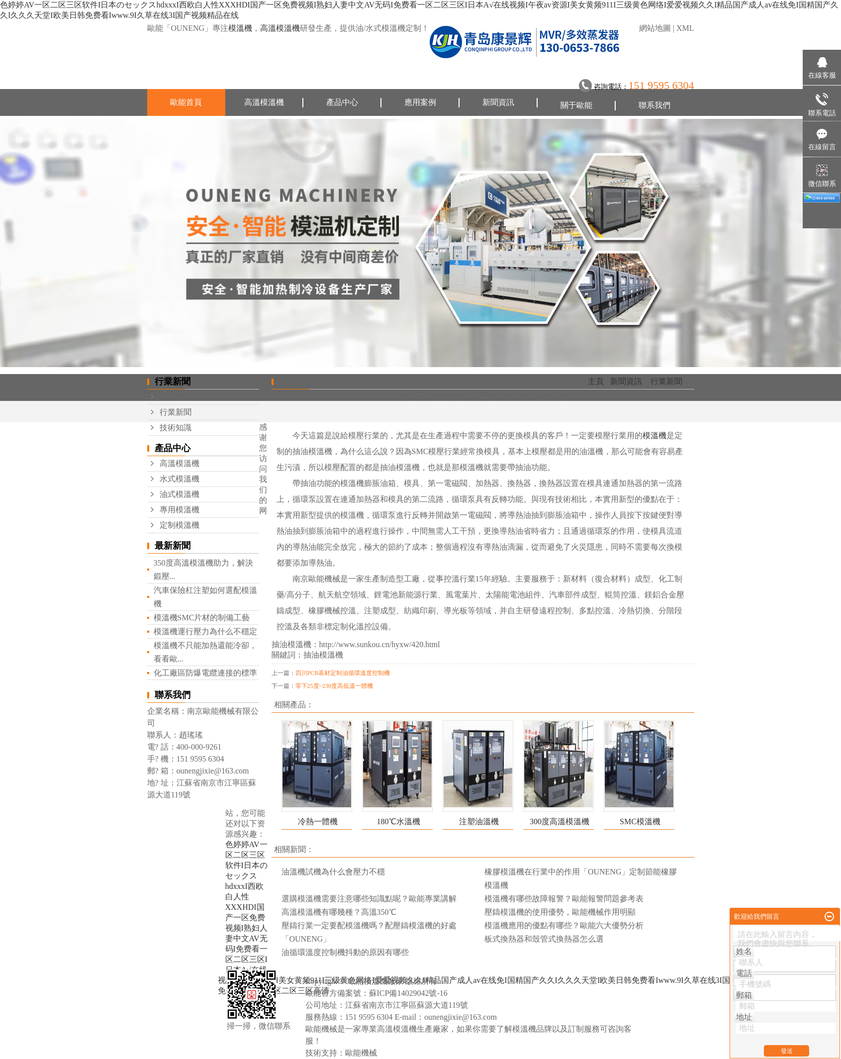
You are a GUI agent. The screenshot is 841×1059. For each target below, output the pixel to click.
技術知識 (175, 427)
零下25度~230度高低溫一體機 (334, 685)
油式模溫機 (179, 494)
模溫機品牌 (532, 1029)
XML (685, 28)
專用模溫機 (179, 509)
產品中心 (342, 102)
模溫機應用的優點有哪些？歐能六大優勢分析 (564, 925)
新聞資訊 (498, 102)
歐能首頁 (186, 102)
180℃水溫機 (398, 821)
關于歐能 (576, 105)
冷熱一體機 (318, 821)
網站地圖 (655, 28)
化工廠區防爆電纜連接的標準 (205, 673)
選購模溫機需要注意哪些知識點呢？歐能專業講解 (369, 898)
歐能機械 (361, 1053)
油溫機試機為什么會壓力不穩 (333, 871)
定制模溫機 (179, 525)
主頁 (596, 381)
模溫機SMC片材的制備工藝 (202, 617)
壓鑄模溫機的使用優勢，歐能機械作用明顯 (560, 912)
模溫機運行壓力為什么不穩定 (205, 631)
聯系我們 (654, 105)
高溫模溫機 (280, 28)
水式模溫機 (179, 479)
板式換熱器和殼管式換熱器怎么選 (544, 939)
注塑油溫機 (479, 821)
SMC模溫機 (640, 821)
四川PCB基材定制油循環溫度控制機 (342, 673)
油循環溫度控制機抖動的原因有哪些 (345, 952)
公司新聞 (175, 396)
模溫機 (240, 28)
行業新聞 (175, 412)
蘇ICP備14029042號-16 (408, 993)
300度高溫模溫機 (559, 821)
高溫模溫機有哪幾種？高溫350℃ (338, 912)
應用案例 (420, 102)
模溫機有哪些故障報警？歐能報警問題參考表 (564, 898)
